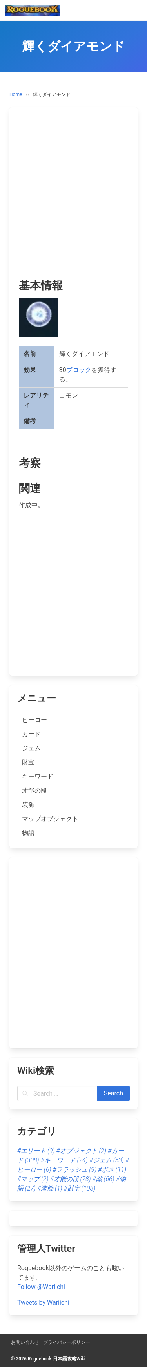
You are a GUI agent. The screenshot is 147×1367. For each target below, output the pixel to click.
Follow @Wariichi (41, 1287)
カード (31, 734)
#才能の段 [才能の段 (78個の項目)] (70, 1179)
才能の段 (34, 790)
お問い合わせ (25, 1342)
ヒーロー (34, 720)
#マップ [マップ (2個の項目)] (33, 1179)
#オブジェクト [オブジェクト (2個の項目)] (81, 1151)
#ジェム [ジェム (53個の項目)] (106, 1160)
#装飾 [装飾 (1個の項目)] (49, 1188)
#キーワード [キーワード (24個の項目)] (64, 1160)
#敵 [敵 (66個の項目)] (103, 1179)
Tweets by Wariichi (43, 1302)
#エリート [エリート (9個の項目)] (36, 1151)
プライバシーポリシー (66, 1342)
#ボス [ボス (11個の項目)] (112, 1169)
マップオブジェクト (50, 818)
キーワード (37, 776)
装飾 (28, 804)
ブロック (78, 370)
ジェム (31, 748)
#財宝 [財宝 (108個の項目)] (80, 1188)
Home (15, 94)
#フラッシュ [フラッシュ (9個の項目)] (74, 1169)
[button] (137, 10)
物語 (28, 833)
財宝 (28, 762)
